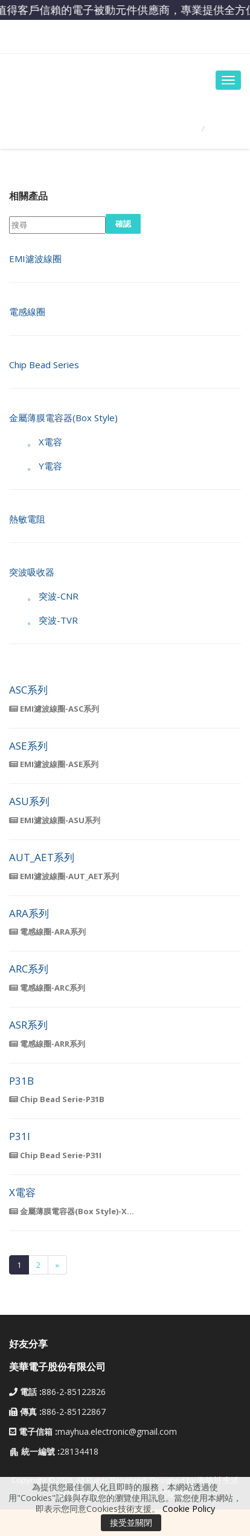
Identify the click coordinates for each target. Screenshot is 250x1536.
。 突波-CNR (44, 596)
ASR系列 (28, 1025)
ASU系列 (29, 801)
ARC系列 (28, 969)
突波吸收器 (31, 572)
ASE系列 (28, 746)
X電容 (22, 1193)
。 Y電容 (35, 466)
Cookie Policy (188, 1508)
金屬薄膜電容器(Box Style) (63, 418)
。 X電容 (35, 442)
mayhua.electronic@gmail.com (117, 1431)
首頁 (183, 128)
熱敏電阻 (27, 519)
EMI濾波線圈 (35, 258)
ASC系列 (28, 690)
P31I (19, 1137)
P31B (21, 1081)
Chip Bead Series (44, 365)
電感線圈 (27, 312)
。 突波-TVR (43, 620)
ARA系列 (29, 914)
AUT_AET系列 (41, 858)
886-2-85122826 (57, 1391)
